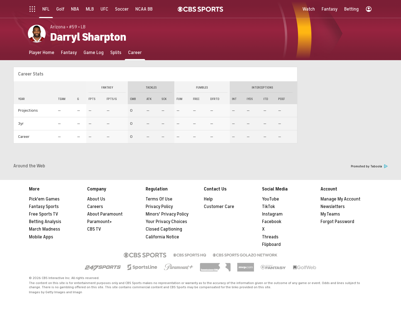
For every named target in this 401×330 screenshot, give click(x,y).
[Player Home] (42, 52)
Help (208, 199)
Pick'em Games (44, 199)
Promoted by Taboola (369, 166)
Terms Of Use (159, 199)
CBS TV (94, 229)
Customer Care (219, 206)
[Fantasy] (69, 52)
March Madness (44, 229)
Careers (95, 206)
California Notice (162, 237)
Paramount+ (99, 221)
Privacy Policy (159, 206)
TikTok (268, 206)
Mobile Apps (41, 237)
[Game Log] (93, 52)
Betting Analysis (45, 221)
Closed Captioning (164, 229)
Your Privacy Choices (166, 221)
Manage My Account (340, 199)
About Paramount (105, 214)
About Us (96, 199)
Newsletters (333, 206)
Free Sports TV (43, 214)
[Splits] (116, 52)
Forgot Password (337, 221)
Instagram (272, 214)
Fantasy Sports (44, 206)
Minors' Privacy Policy (167, 214)
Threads (270, 237)
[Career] (135, 52)
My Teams (330, 214)
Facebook (271, 221)
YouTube (270, 199)
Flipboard (271, 244)
